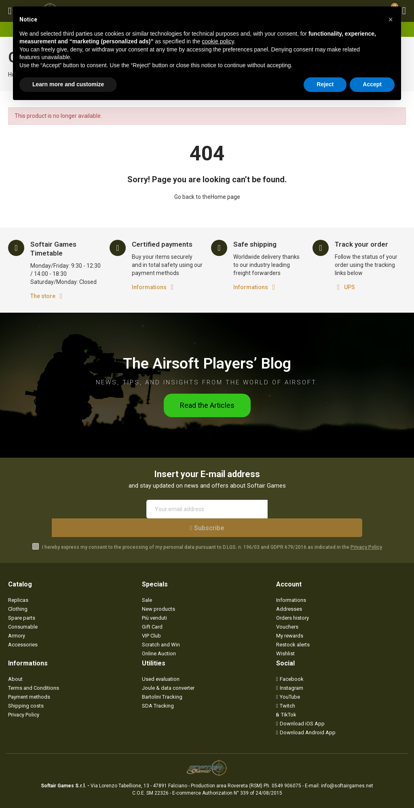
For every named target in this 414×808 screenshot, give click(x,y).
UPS (349, 287)
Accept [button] (372, 84)
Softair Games (64, 799)
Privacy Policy (366, 528)
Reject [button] (325, 84)
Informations (149, 287)
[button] (207, 405)
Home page (225, 197)
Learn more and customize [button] (68, 84)
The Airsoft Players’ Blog (207, 362)
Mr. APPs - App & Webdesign (214, 799)
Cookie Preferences (140, 799)
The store (42, 296)
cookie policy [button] (218, 41)
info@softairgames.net (347, 767)
